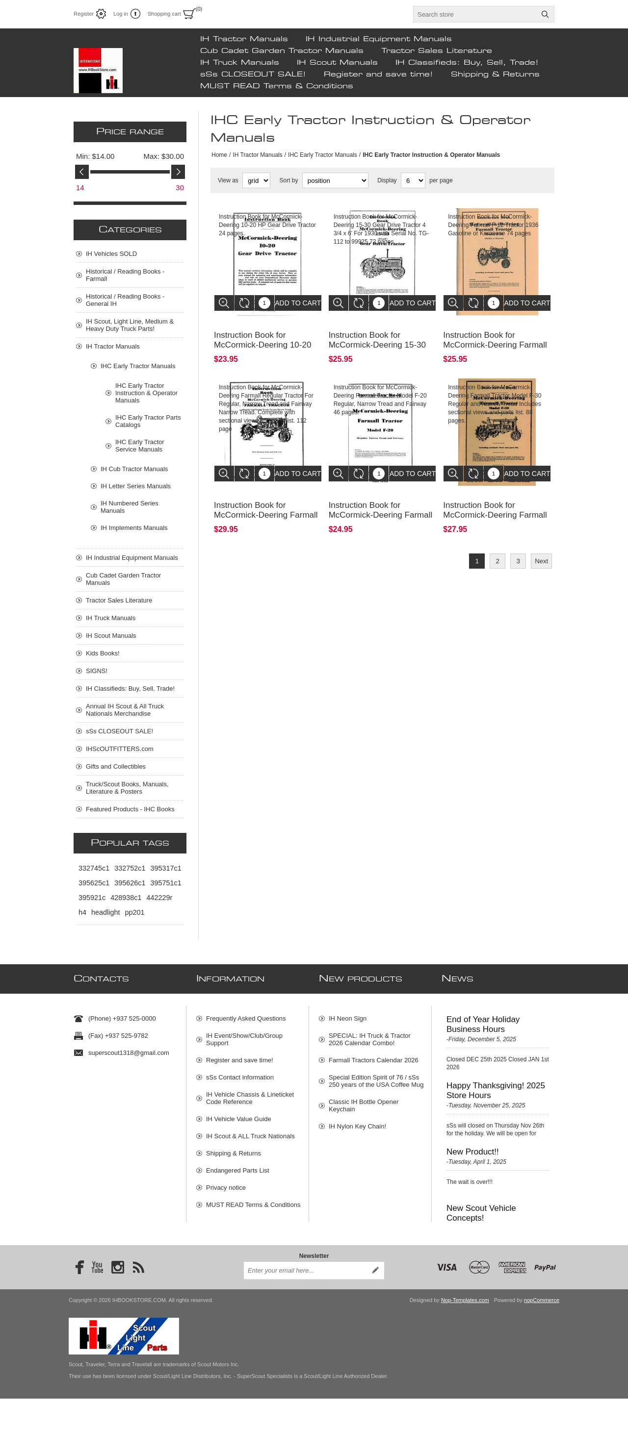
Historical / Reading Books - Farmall (125, 275)
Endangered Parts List (237, 1166)
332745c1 (93, 868)
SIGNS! (96, 671)
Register (84, 14)
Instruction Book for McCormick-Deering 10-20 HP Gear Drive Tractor (262, 337)
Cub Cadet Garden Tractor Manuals (282, 51)
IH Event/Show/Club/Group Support (244, 1035)
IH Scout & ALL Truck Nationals (250, 1132)
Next (541, 546)
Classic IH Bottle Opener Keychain (363, 1101)
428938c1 (125, 898)
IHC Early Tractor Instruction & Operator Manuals (146, 393)
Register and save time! (378, 74)
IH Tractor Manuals (244, 39)
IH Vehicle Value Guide (238, 1115)
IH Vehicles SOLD (111, 253)
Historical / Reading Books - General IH (125, 300)
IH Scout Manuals (337, 62)
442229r (159, 898)
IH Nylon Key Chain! (357, 1122)
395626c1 (129, 883)
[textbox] (475, 14)
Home (219, 154)
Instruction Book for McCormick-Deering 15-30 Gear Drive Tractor (377, 337)
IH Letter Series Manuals (136, 486)
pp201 (134, 912)
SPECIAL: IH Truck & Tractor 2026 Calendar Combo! (370, 1035)
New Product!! (472, 1148)
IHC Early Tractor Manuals (322, 154)
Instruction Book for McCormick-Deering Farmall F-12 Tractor (495, 337)
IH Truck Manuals (239, 62)
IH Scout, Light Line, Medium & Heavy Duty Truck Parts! (130, 325)
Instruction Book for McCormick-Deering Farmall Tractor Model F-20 (381, 500)
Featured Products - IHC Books (130, 809)
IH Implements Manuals (134, 527)
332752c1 (129, 868)
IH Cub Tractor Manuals (134, 469)
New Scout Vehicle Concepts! (481, 1209)
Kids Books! (103, 653)
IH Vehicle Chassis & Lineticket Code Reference (250, 1094)
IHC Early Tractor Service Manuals (139, 445)
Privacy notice (226, 1183)
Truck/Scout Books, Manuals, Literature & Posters (127, 787)
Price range (130, 131)
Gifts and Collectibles (116, 766)
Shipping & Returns (495, 74)
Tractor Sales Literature (436, 51)
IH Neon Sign (347, 1014)
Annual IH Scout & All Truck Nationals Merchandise (125, 709)
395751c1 (165, 883)
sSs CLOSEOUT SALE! (253, 74)
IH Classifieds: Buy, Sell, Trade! (467, 62)
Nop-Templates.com (465, 1330)
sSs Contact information (240, 1073)
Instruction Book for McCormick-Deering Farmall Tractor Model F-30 (495, 500)
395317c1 (165, 868)
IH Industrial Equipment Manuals (379, 39)
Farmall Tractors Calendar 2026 (374, 1056)
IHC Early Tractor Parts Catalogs (148, 421)
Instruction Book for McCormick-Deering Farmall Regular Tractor (266, 500)
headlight (105, 912)
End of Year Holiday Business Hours (483, 1020)
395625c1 (93, 883)
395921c (91, 898)
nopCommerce (541, 1330)
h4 (82, 912)
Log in (120, 14)
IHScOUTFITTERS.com (120, 748)
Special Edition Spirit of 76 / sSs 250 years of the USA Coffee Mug (376, 1077)
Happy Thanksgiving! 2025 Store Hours (495, 1086)
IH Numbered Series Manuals (129, 507)
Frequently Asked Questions (246, 1014)
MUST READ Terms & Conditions (276, 86)
